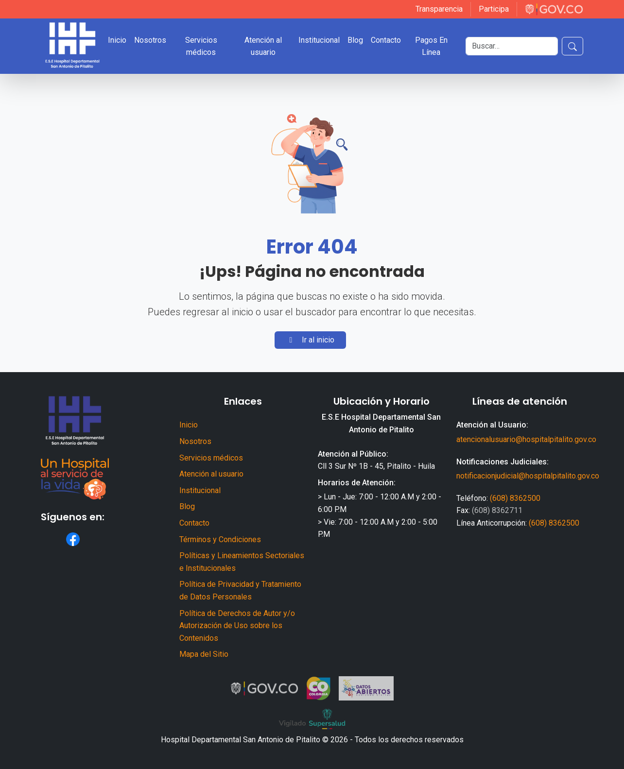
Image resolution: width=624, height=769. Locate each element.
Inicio (117, 40)
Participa (494, 9)
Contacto (386, 40)
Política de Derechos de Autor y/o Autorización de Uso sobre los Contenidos (237, 626)
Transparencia (439, 9)
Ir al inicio (310, 339)
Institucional (319, 40)
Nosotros (150, 40)
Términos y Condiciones (220, 539)
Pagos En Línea (431, 46)
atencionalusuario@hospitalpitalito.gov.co (526, 439)
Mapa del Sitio (203, 654)
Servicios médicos (201, 46)
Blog (355, 40)
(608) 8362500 (515, 498)
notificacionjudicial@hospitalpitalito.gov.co (527, 475)
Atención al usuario (263, 46)
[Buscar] (512, 46)
